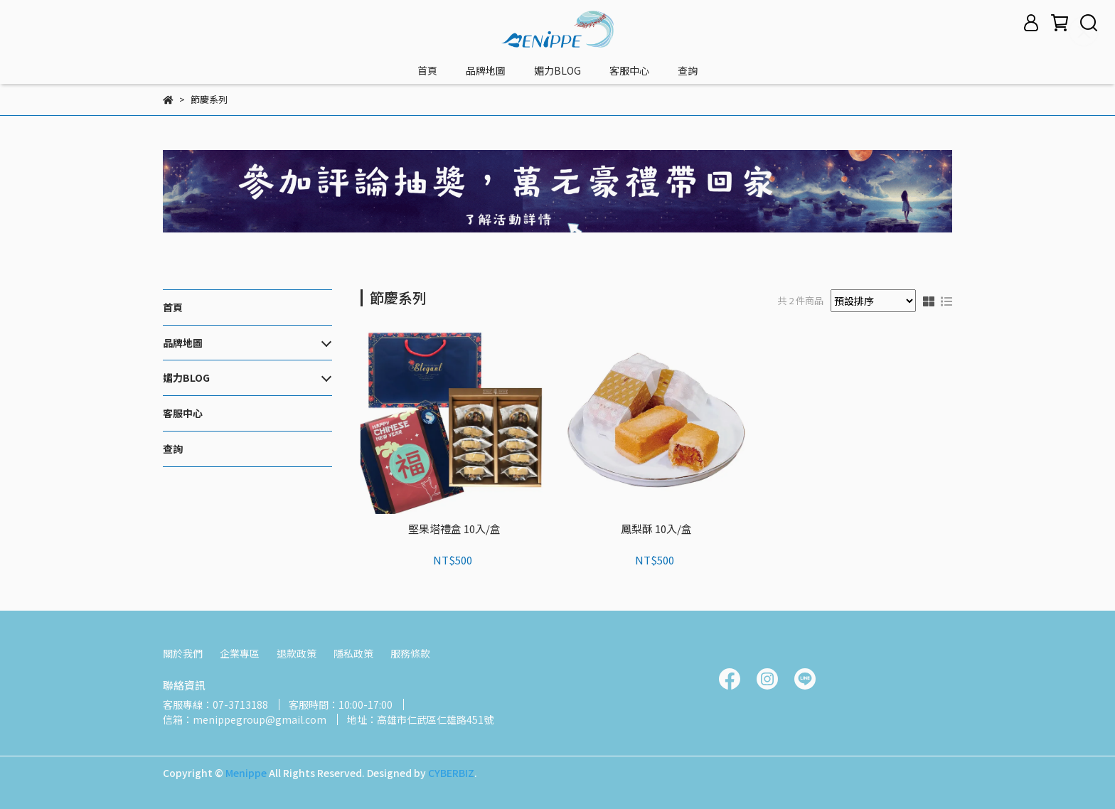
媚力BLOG (557, 70)
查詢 (688, 70)
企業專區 (240, 653)
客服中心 (629, 70)
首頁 (427, 70)
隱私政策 (353, 653)
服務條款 (410, 653)
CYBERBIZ (451, 773)
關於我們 (183, 653)
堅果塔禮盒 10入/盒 (454, 529)
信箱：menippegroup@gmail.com (244, 719)
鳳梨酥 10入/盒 (656, 529)
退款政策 (296, 653)
